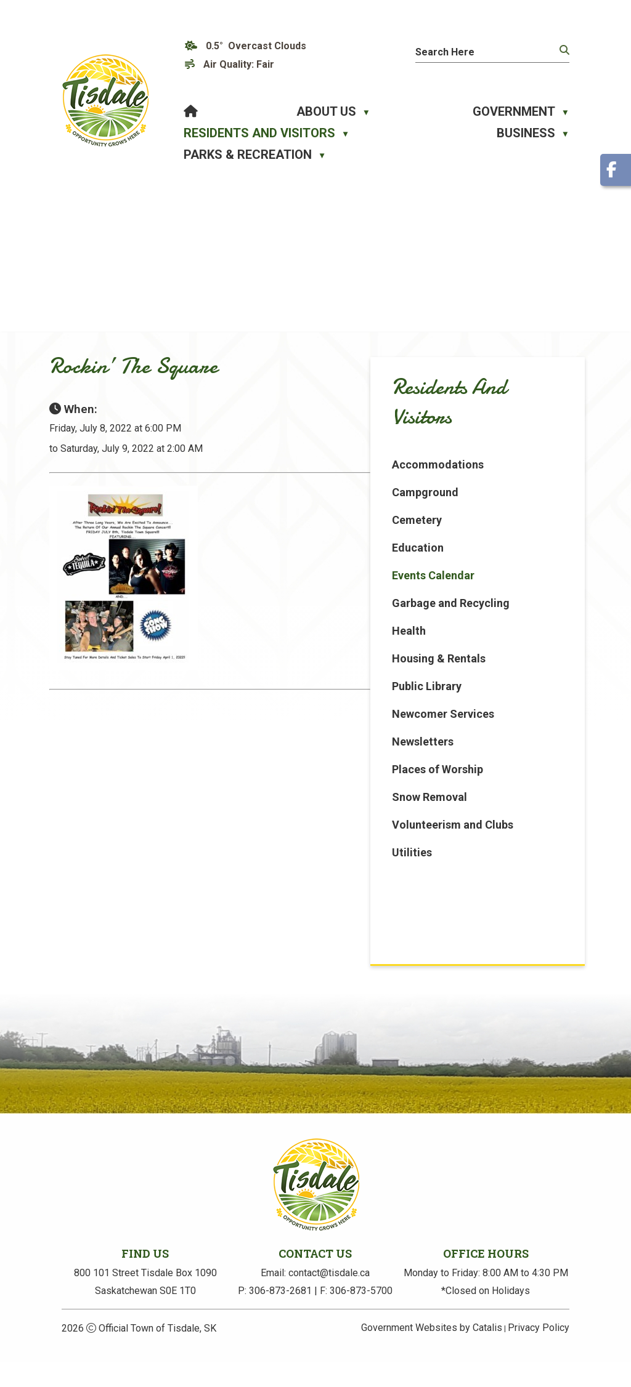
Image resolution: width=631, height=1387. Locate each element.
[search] (481, 52)
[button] (563, 50)
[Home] (191, 112)
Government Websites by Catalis (431, 1352)
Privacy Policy (538, 1352)
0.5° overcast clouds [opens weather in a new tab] (256, 46)
